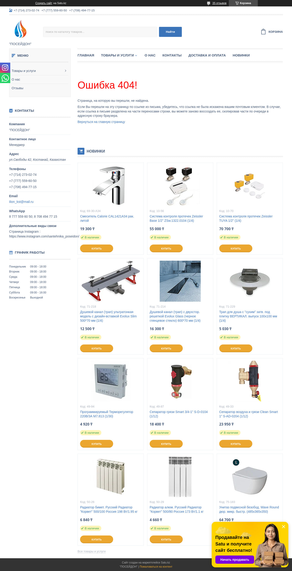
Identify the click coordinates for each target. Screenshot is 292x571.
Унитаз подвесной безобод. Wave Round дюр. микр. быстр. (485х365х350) (249, 509)
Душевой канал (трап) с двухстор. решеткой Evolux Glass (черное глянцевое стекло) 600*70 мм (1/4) (175, 316)
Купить (96, 248)
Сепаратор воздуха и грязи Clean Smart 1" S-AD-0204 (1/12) (248, 414)
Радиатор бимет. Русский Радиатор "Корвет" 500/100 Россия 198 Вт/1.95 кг (109, 509)
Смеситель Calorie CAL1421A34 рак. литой (107, 218)
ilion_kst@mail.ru (21, 202)
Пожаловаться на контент (156, 566)
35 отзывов (219, 3)
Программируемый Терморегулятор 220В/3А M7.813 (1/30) (106, 414)
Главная (86, 55)
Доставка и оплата (207, 55)
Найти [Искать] (170, 31)
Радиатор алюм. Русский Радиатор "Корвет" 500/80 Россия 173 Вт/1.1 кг (176, 509)
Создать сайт (43, 3)
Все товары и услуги (92, 551)
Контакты (172, 55)
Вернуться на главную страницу (101, 122)
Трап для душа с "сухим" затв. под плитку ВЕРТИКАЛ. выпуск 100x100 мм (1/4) (248, 316)
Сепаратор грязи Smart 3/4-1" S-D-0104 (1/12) (179, 414)
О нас (16, 79)
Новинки (241, 55)
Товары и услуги (24, 71)
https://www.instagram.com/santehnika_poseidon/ (44, 236)
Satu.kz (165, 562)
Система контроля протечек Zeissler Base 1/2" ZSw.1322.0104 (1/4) (176, 218)
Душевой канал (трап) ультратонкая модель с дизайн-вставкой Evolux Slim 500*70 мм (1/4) (108, 316)
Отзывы (17, 88)
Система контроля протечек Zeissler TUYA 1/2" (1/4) (246, 218)
